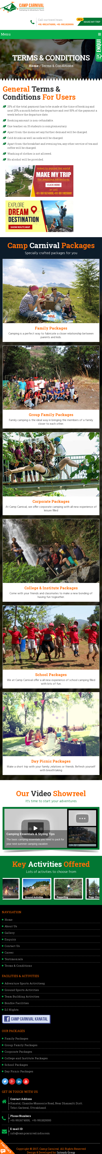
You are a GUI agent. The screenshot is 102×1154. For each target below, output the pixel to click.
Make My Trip (88, 20)
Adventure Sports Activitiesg (25, 983)
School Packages (16, 1065)
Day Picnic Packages (19, 1071)
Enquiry (10, 939)
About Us (11, 926)
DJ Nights (12, 1009)
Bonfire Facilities (17, 1003)
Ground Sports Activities (22, 990)
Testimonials (14, 959)
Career (9, 952)
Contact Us (12, 946)
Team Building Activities (22, 996)
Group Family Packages (21, 1045)
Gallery (10, 933)
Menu (51, 34)
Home (34, 66)
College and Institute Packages (26, 1058)
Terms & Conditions (18, 965)
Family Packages (16, 1038)
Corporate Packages (18, 1051)
